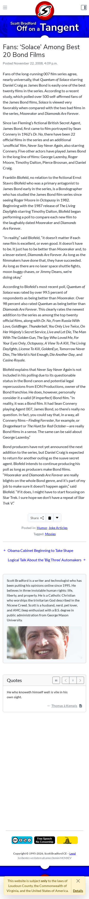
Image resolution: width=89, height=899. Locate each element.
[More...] (57, 518)
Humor (42, 528)
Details (78, 891)
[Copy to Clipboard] (49, 518)
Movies (50, 534)
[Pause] (73, 680)
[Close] (78, 880)
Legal (72, 853)
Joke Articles (58, 528)
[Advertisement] (44, 767)
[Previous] (65, 680)
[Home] (44, 7)
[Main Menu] (5, 7)
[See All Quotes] (56, 680)
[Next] (80, 680)
